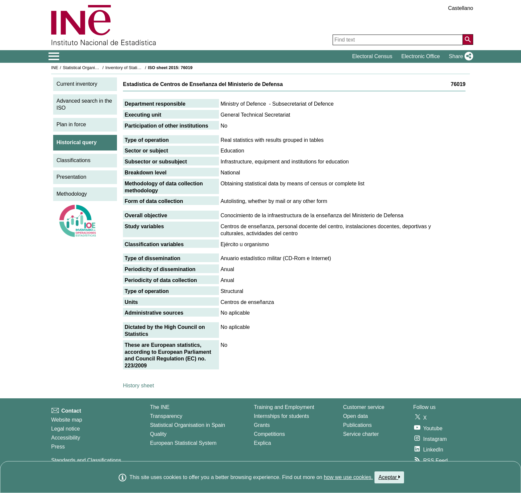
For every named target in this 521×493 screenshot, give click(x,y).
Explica (262, 443)
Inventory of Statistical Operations (137, 67)
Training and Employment (284, 407)
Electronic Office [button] (420, 56)
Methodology (71, 194)
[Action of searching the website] (468, 39)
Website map (66, 420)
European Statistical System (183, 443)
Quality (158, 434)
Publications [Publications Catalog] (357, 425)
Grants (262, 425)
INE (54, 67)
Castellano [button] (460, 8)
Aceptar (389, 477)
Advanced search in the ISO (84, 104)
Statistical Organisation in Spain (93, 67)
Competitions (269, 434)
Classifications (73, 160)
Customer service (363, 407)
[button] (459, 56)
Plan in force (71, 124)
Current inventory (76, 84)
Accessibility (65, 438)
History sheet (138, 385)
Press (58, 446)
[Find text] (398, 40)
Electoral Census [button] (372, 56)
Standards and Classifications (86, 460)
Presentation (71, 177)
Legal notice (65, 429)
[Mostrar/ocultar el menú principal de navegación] (54, 56)
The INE (159, 407)
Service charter (361, 434)
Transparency (166, 416)
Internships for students (281, 416)
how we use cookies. (348, 477)
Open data (355, 416)
